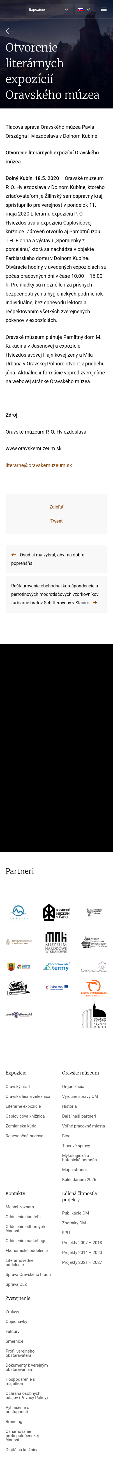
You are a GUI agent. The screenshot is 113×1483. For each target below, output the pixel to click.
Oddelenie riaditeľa (23, 1217)
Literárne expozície (23, 1106)
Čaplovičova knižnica (25, 1116)
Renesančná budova (24, 1136)
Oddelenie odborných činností (25, 1229)
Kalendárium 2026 (79, 1180)
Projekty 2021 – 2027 (82, 1262)
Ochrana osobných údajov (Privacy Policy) (27, 1395)
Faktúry (12, 1331)
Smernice (14, 1341)
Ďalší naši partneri (79, 1116)
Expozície (37, 9)
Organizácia (73, 1087)
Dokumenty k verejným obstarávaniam (27, 1367)
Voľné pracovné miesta (83, 1126)
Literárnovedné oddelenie (19, 1262)
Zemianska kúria (21, 1126)
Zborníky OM (74, 1223)
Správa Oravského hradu (28, 1275)
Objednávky (16, 1322)
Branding (14, 1422)
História (69, 1106)
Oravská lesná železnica (28, 1097)
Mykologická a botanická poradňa (79, 1158)
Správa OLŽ (16, 1284)
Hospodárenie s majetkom (20, 1381)
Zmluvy (12, 1312)
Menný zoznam (20, 1207)
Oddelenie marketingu (26, 1241)
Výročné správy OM (80, 1097)
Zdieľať (56, 507)
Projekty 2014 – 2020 (82, 1253)
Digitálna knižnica (22, 1450)
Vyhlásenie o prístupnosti (17, 1410)
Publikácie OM (75, 1213)
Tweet (56, 521)
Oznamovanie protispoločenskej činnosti (22, 1435)
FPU (66, 1233)
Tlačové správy (76, 1146)
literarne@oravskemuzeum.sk (39, 465)
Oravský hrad (18, 1087)
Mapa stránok (75, 1170)
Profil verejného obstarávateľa (20, 1353)
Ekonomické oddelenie (27, 1251)
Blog (66, 1136)
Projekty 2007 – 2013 (82, 1243)
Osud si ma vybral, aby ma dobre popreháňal (47, 559)
